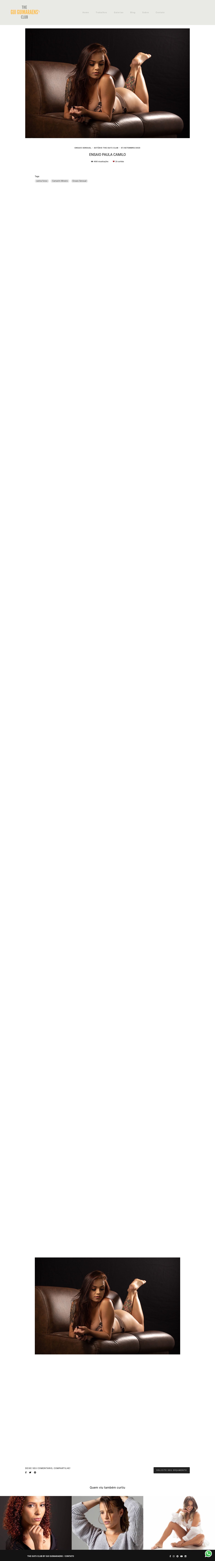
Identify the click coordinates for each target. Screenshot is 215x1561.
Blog (133, 12)
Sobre (145, 12)
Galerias (119, 12)
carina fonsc (42, 181)
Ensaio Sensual (80, 181)
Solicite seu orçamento (171, 1470)
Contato (160, 12)
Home (86, 12)
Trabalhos (101, 12)
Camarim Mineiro (60, 181)
